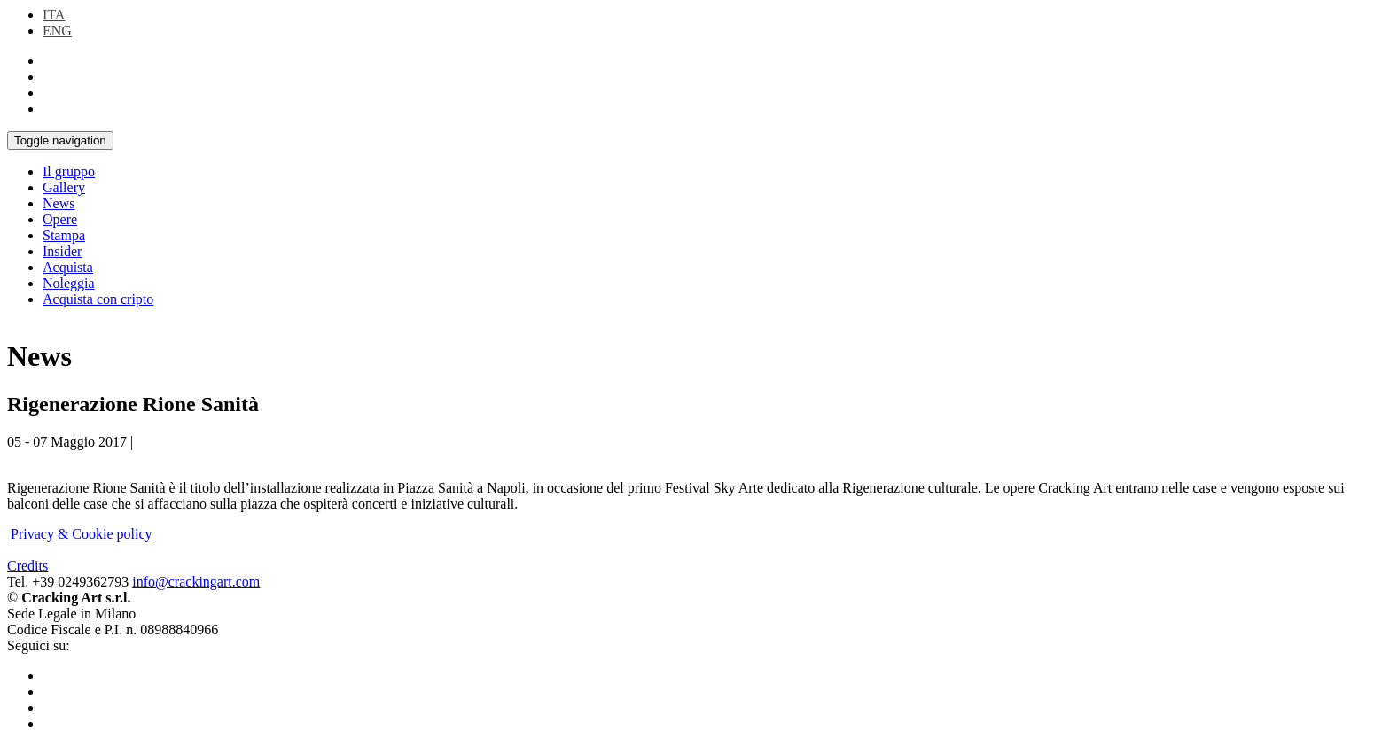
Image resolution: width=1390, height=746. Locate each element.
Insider (62, 251)
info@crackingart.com (196, 581)
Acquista (68, 267)
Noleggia (69, 283)
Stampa (64, 235)
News (58, 203)
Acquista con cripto (98, 299)
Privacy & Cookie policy (81, 533)
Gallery (64, 187)
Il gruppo (69, 171)
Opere (60, 219)
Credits (27, 565)
